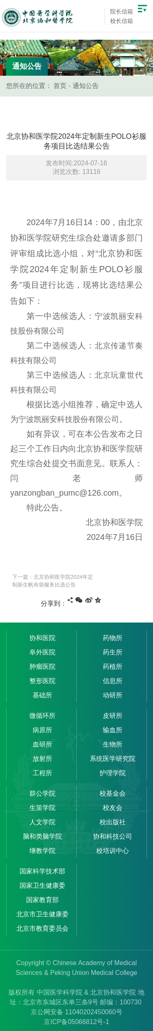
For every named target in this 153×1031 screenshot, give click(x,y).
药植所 (112, 666)
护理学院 (113, 772)
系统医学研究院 (112, 758)
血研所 (42, 744)
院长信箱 (121, 11)
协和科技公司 (112, 836)
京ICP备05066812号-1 (76, 1021)
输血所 (112, 729)
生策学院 (42, 807)
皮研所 (112, 715)
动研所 (112, 695)
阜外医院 (42, 652)
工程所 (42, 772)
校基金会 (113, 793)
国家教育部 (42, 899)
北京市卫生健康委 (42, 914)
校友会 (112, 807)
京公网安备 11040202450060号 (76, 1011)
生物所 (112, 744)
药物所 (112, 637)
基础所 (42, 695)
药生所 (112, 652)
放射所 (42, 758)
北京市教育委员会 (42, 928)
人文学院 (42, 822)
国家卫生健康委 (42, 885)
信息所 (112, 680)
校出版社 (113, 822)
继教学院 (42, 850)
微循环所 (42, 715)
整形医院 (42, 680)
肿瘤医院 (42, 666)
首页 (60, 85)
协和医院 (42, 637)
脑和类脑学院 (42, 836)
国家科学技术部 (42, 871)
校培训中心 (112, 850)
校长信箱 (121, 21)
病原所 (42, 729)
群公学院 (42, 793)
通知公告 (86, 85)
